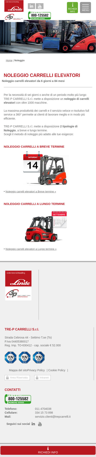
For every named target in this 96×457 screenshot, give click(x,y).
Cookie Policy (56, 370)
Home (9, 60)
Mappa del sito (18, 370)
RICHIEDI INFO (72, 7)
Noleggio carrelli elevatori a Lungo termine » (31, 248)
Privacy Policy (36, 370)
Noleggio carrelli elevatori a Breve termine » (31, 191)
